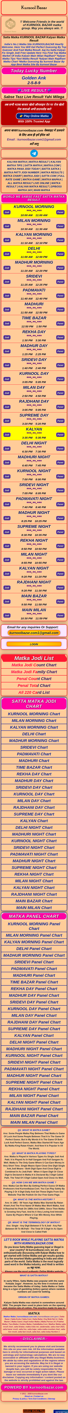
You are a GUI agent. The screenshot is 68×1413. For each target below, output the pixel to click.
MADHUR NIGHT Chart (34, 861)
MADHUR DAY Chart (34, 780)
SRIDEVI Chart (34, 747)
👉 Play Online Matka (34, 116)
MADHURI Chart (34, 760)
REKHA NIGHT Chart (34, 874)
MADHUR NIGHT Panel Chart (34, 1075)
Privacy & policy (20, 1399)
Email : (34, 139)
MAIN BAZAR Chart (34, 901)
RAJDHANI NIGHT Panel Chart (34, 1109)
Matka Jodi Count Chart (34, 665)
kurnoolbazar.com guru (48, 1317)
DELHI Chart (34, 734)
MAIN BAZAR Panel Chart (34, 1115)
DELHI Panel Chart (33, 948)
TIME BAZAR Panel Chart (34, 982)
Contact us (39, 1396)
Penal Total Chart (34, 685)
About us (28, 1396)
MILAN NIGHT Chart (34, 881)
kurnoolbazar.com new (27, 1317)
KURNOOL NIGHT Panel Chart (34, 1055)
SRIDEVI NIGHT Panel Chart (34, 1062)
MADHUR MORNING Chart (34, 740)
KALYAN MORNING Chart (34, 727)
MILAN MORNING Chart (34, 720)
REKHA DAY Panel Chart (34, 988)
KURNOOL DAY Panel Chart (34, 1009)
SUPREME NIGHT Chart (34, 867)
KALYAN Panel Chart (34, 1035)
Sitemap (51, 1399)
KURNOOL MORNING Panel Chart (34, 926)
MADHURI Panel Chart (34, 975)
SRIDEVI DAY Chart (34, 787)
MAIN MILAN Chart (34, 907)
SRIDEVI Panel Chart (33, 962)
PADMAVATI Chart (34, 754)
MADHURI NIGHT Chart (34, 834)
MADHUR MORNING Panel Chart (34, 955)
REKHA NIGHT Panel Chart (34, 1089)
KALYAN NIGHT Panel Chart (34, 1102)
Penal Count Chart (34, 678)
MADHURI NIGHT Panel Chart (34, 1049)
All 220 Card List (34, 692)
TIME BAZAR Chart (34, 767)
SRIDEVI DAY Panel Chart (34, 1002)
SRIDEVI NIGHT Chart (33, 847)
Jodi (7, 212)
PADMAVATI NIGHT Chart (34, 854)
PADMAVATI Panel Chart (34, 968)
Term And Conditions (37, 1399)
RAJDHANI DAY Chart (34, 807)
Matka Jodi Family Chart (34, 672)
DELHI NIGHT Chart (33, 827)
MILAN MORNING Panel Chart (34, 935)
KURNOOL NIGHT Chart (34, 841)
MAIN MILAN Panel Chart (33, 1122)
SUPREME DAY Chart (34, 814)
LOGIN (34, 644)
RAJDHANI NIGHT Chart (34, 894)
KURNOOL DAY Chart (34, 794)
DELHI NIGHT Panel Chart (34, 1042)
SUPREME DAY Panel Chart (34, 1029)
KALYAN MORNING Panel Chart (34, 942)
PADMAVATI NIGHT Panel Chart (34, 1069)
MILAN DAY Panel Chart (34, 1015)
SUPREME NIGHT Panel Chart (34, 1082)
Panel (60, 212)
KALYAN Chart (34, 821)
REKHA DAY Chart (34, 774)
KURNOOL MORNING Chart (34, 714)
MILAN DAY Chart (34, 801)
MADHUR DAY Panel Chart (34, 995)
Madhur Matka (10, 1317)
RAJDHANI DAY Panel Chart (34, 1022)
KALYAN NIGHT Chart (34, 887)
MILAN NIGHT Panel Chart (34, 1095)
